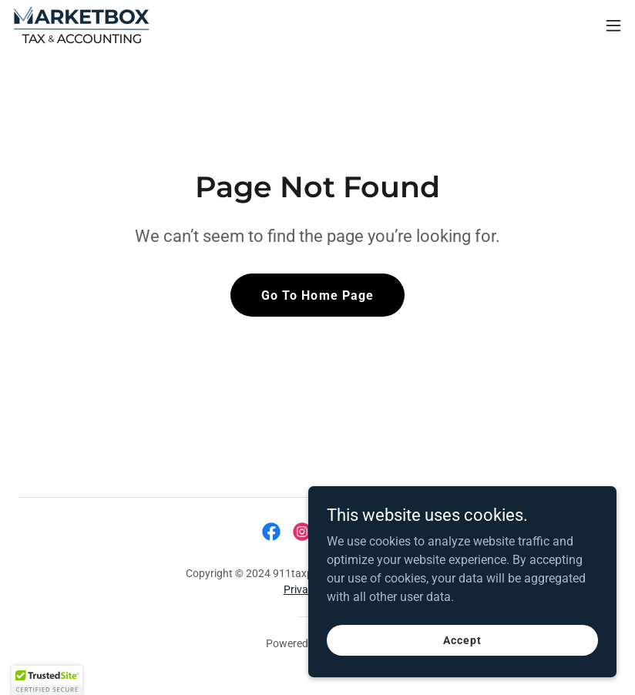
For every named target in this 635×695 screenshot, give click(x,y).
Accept (462, 639)
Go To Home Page (317, 295)
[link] (81, 25)
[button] (613, 25)
